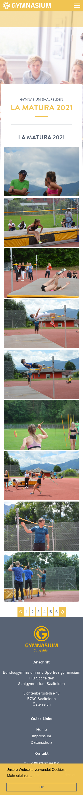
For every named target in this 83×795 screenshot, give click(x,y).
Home (41, 729)
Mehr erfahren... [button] (19, 775)
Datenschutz (41, 742)
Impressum (41, 736)
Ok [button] (41, 787)
